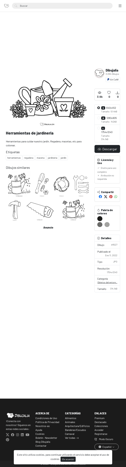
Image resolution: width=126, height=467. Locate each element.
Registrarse (100, 433)
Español (105, 446)
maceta (40, 157)
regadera (28, 157)
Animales (70, 422)
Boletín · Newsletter (46, 437)
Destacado (100, 422)
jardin (63, 157)
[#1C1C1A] (99, 218)
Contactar (40, 445)
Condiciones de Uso (46, 418)
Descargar (107, 149)
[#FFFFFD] (107, 218)
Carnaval (69, 433)
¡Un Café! (113, 79)
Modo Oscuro (103, 439)
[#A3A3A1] (107, 224)
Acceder (99, 429)
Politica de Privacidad (47, 422)
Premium (99, 418)
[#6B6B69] (99, 224)
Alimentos (70, 418)
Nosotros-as (42, 425)
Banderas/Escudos (75, 429)
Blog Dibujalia (42, 441)
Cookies (39, 433)
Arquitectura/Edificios (77, 425)
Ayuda (38, 429)
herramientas (14, 157)
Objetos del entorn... (107, 282)
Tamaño (107, 288)
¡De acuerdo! (68, 459)
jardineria (52, 157)
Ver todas (70, 437)
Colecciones (101, 425)
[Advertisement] (63, 44)
